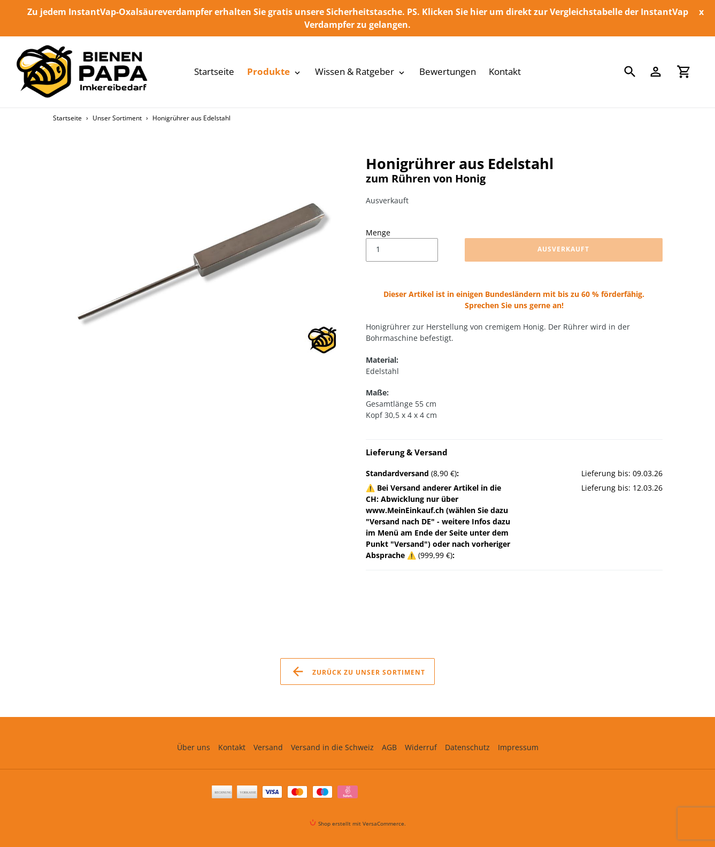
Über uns (193, 747)
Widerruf (421, 747)
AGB (389, 747)
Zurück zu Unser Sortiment (357, 671)
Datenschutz (467, 747)
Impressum (518, 747)
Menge (378, 232)
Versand (268, 747)
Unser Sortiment (117, 118)
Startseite (67, 118)
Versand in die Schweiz (332, 747)
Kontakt (231, 747)
